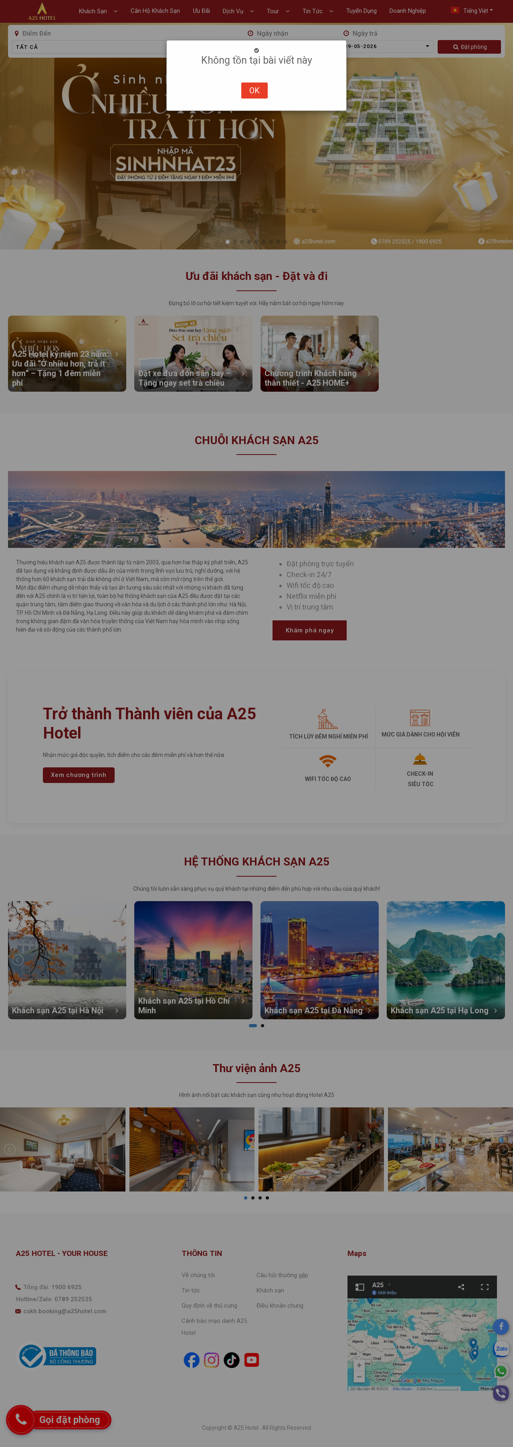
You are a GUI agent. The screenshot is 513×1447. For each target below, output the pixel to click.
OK (254, 90)
